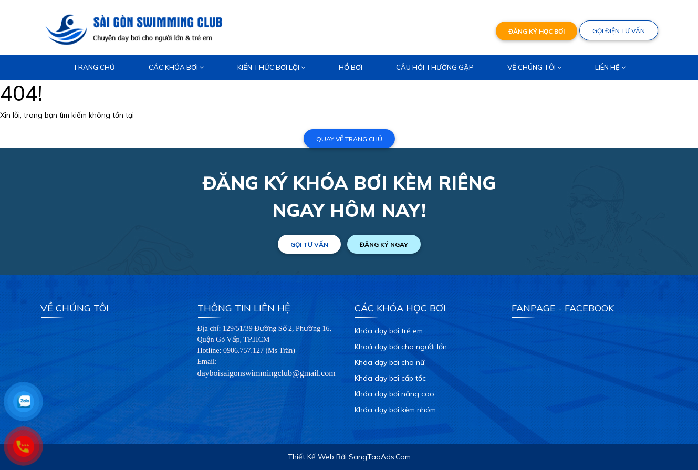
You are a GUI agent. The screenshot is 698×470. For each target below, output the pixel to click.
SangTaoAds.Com (380, 457)
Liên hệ (610, 67)
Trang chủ (94, 67)
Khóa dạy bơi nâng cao (394, 394)
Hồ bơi (350, 67)
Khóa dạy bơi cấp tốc (390, 378)
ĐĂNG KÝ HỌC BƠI (536, 31)
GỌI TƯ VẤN (309, 244)
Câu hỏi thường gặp (435, 67)
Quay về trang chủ (349, 139)
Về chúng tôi (534, 67)
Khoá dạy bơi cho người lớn (401, 346)
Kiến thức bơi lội (271, 67)
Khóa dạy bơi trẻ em (389, 331)
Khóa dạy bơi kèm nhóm (395, 409)
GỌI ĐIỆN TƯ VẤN (618, 31)
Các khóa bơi (176, 67)
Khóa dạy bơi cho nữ (389, 362)
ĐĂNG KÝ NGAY (384, 244)
